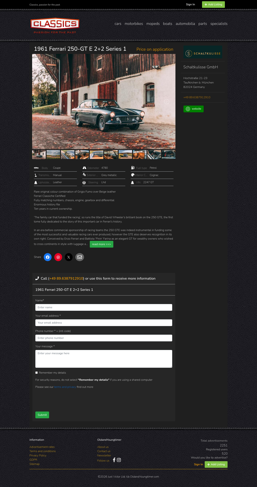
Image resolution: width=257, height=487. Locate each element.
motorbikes (134, 23)
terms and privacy (65, 387)
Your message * (45, 346)
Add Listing (213, 4)
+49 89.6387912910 (66, 278)
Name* (39, 300)
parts (202, 23)
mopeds (153, 23)
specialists (219, 23)
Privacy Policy (37, 455)
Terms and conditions (42, 451)
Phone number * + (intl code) (53, 331)
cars (118, 23)
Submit (42, 415)
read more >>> (101, 244)
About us (103, 447)
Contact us (103, 451)
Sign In (190, 4)
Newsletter (104, 455)
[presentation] (98, 399)
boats (167, 23)
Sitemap (34, 464)
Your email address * (48, 316)
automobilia (185, 23)
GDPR (33, 460)
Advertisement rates (42, 447)
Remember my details (52, 373)
